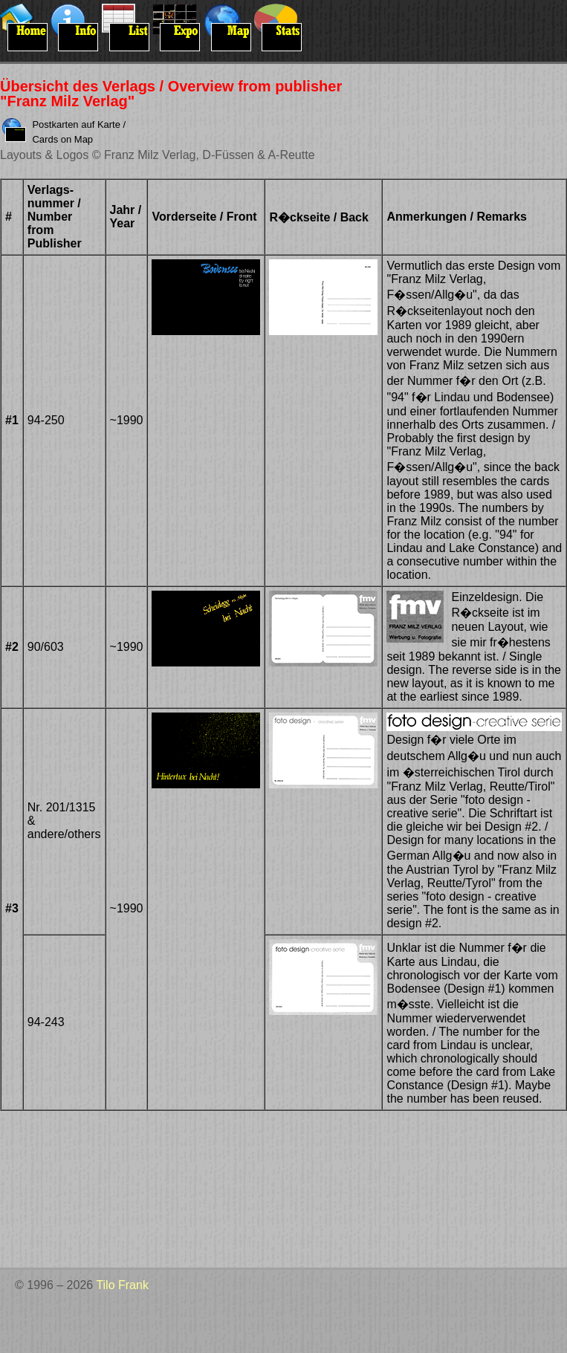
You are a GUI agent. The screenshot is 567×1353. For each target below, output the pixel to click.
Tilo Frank (122, 1285)
